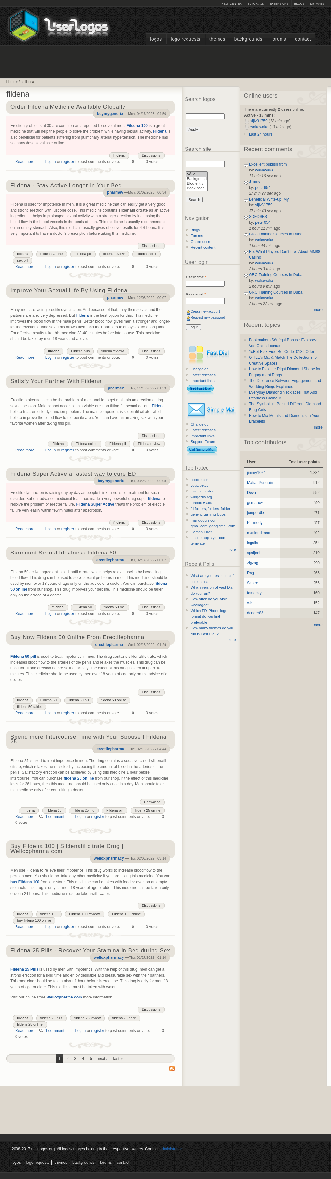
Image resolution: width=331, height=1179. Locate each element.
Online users (201, 241)
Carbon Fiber (201, 532)
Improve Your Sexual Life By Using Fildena (69, 291)
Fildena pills (80, 351)
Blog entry (196, 183)
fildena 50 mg (114, 607)
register (67, 162)
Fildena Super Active (95, 504)
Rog (250, 573)
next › (103, 1058)
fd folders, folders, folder (210, 509)
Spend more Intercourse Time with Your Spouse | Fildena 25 (88, 739)
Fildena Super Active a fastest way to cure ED (73, 474)
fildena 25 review (87, 1018)
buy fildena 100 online (34, 920)
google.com (200, 479)
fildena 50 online (113, 700)
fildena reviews (112, 351)
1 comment (54, 816)
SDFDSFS (258, 216)
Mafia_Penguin (260, 483)
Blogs (299, 3)
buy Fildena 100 (24, 882)
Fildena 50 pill (23, 656)
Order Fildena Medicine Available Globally (67, 107)
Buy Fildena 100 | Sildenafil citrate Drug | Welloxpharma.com (66, 849)
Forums (278, 39)
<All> (196, 174)
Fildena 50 (83, 607)
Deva (251, 493)
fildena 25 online (79, 778)
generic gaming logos (208, 514)
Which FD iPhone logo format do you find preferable (209, 616)
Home (10, 82)
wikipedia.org (201, 497)
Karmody (254, 523)
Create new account (205, 311)
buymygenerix (110, 113)
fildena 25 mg (83, 810)
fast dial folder (202, 491)
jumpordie (255, 513)
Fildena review (149, 444)
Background (196, 179)
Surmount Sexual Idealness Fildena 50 (63, 553)
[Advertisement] (165, 61)
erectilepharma (110, 560)
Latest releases (203, 375)
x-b (249, 603)
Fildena (159, 131)
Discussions (151, 155)
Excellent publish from (268, 164)
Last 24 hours (260, 134)
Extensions (279, 3)
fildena (29, 82)
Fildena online (86, 444)
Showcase (152, 802)
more (232, 549)
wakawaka (259, 127)
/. (20, 82)
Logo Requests (185, 39)
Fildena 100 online (126, 914)
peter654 (262, 187)
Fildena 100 (137, 125)
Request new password (208, 317)
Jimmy (254, 182)
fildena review (114, 254)
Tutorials (256, 3)
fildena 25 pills (51, 1018)
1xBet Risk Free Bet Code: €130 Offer (281, 351)
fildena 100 (49, 914)
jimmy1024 (256, 473)
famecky (254, 593)
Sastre (252, 583)
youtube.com (201, 485)
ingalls (252, 543)
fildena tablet (146, 254)
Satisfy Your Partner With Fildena (55, 381)
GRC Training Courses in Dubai (276, 234)
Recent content (203, 247)
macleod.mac (258, 533)
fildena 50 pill (79, 700)
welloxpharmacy (109, 858)
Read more (24, 162)
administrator (171, 1149)
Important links (203, 381)
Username (196, 277)
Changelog (199, 369)
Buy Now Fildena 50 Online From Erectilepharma (77, 637)
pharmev (115, 192)
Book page (196, 188)
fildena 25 (54, 810)
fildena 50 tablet (29, 706)
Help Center (231, 3)
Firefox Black (201, 503)
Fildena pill (83, 254)
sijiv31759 (258, 121)
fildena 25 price (124, 1018)
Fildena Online (51, 254)
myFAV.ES (317, 3)
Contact (303, 39)
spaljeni (253, 553)
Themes (217, 39)
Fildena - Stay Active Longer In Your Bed (66, 186)
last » (118, 1058)
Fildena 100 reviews (84, 914)
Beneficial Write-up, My (269, 199)
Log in (50, 162)
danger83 (255, 613)
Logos (156, 39)
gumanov (255, 503)
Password (196, 294)
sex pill (22, 260)
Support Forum (203, 442)
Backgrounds (248, 39)
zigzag (252, 563)
